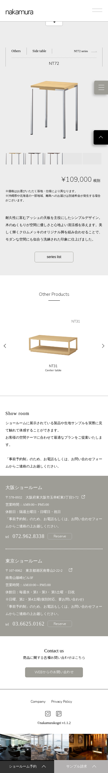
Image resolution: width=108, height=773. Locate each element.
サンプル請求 (81, 766)
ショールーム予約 (27, 766)
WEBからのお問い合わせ (54, 672)
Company (38, 701)
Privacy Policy (61, 701)
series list (54, 257)
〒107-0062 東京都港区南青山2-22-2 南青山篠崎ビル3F (38, 574)
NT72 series (85, 51)
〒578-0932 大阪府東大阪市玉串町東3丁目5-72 (45, 497)
